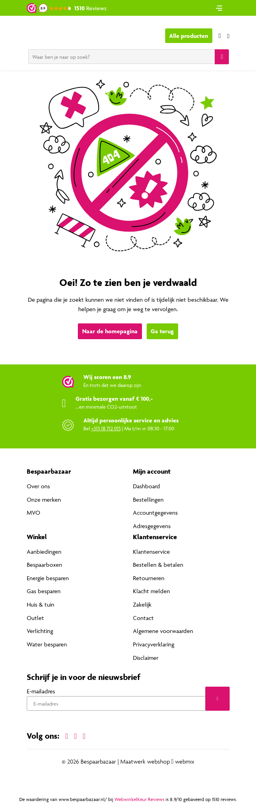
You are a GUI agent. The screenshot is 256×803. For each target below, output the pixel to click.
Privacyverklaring (153, 644)
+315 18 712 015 (106, 428)
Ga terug (162, 331)
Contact (143, 618)
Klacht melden (151, 591)
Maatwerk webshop (145, 761)
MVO (33, 512)
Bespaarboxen (44, 564)
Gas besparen (44, 591)
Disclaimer (145, 657)
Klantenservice (151, 551)
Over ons (38, 486)
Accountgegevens (155, 512)
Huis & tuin (40, 604)
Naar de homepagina (110, 331)
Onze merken (44, 499)
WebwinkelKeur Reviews (139, 799)
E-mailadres (41, 691)
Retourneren (148, 578)
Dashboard (146, 486)
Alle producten (188, 35)
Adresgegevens (152, 526)
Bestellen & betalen (158, 564)
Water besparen (47, 644)
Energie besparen (48, 578)
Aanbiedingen (44, 551)
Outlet (35, 618)
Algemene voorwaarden (163, 631)
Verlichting (40, 631)
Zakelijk (142, 604)
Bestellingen (148, 499)
